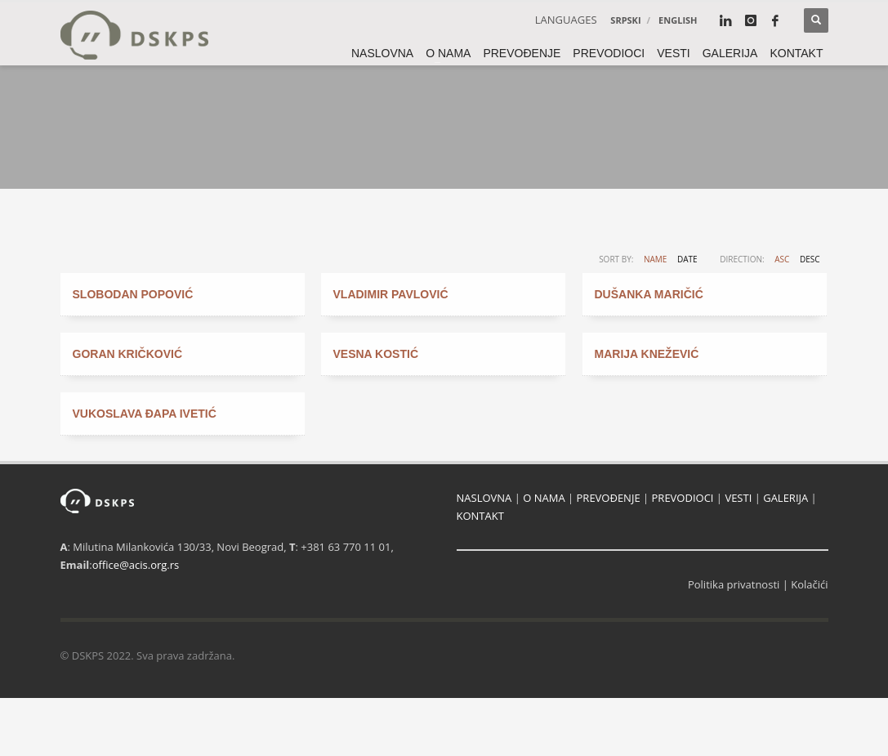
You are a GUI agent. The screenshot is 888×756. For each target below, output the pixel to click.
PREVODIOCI (683, 497)
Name (655, 259)
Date (687, 259)
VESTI (738, 497)
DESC (810, 259)
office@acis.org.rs (135, 564)
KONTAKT (480, 515)
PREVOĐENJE (608, 497)
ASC (781, 259)
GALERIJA (785, 497)
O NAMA (543, 497)
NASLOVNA (484, 497)
